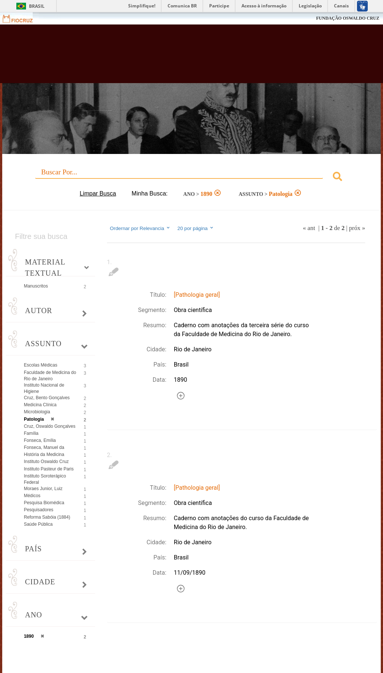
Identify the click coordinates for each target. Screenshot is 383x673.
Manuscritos (36, 286)
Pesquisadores (38, 509)
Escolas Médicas (40, 365)
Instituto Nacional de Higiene (44, 388)
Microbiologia (37, 411)
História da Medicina (44, 454)
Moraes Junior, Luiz (43, 488)
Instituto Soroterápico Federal (45, 479)
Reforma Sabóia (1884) (47, 517)
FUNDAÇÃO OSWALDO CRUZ (347, 18)
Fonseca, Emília (40, 440)
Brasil (37, 6)
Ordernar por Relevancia (140, 228)
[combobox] (191, 177)
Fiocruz (22, 18)
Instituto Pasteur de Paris (49, 469)
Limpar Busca (98, 193)
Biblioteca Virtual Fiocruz (171, 57)
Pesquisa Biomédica (44, 502)
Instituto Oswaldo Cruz (46, 461)
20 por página (196, 228)
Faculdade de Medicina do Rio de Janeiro (50, 375)
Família (31, 433)
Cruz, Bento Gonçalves (46, 397)
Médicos (32, 495)
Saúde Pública (38, 524)
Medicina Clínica (40, 404)
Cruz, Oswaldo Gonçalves (49, 426)
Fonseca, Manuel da (44, 447)
